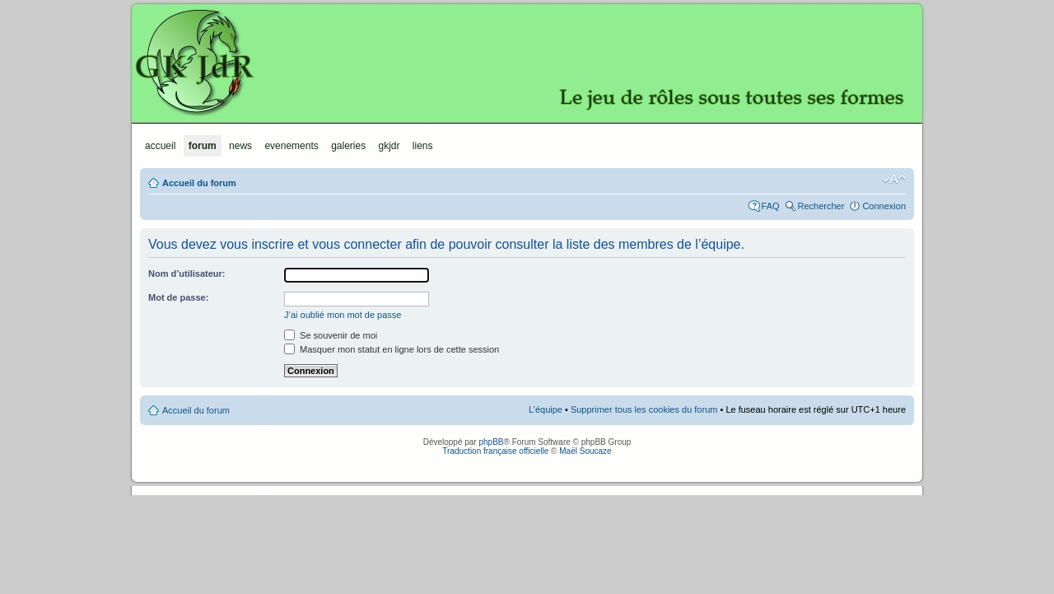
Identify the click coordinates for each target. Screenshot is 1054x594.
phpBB (490, 442)
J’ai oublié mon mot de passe (342, 315)
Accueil (160, 146)
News (240, 146)
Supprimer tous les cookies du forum (644, 409)
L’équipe (545, 409)
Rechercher (821, 206)
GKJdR (527, 62)
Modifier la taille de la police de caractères (894, 179)
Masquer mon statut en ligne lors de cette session (391, 349)
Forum (203, 146)
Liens (423, 146)
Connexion (884, 206)
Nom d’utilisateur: (187, 273)
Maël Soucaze (585, 451)
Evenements (291, 146)
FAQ (771, 206)
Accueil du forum (199, 183)
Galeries (348, 146)
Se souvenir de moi (330, 335)
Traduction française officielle (495, 451)
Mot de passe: (178, 297)
